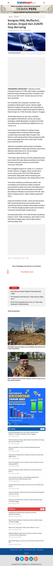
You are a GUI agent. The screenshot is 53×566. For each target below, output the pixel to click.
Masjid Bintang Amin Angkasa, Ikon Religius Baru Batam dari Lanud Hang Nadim (26, 347)
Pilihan (12, 509)
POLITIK (16, 16)
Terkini (12, 429)
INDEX (42, 429)
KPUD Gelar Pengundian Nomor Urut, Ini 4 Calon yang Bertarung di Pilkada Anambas (26, 303)
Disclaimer (40, 549)
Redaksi (20, 549)
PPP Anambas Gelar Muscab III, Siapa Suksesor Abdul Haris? (27, 298)
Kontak (27, 553)
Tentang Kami (13, 549)
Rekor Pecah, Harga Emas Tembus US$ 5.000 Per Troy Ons (24, 527)
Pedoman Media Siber (30, 549)
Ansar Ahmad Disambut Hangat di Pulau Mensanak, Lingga (26, 292)
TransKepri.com (26, 272)
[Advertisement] (26, 72)
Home (10, 16)
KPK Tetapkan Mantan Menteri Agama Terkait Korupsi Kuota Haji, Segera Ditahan (26, 379)
